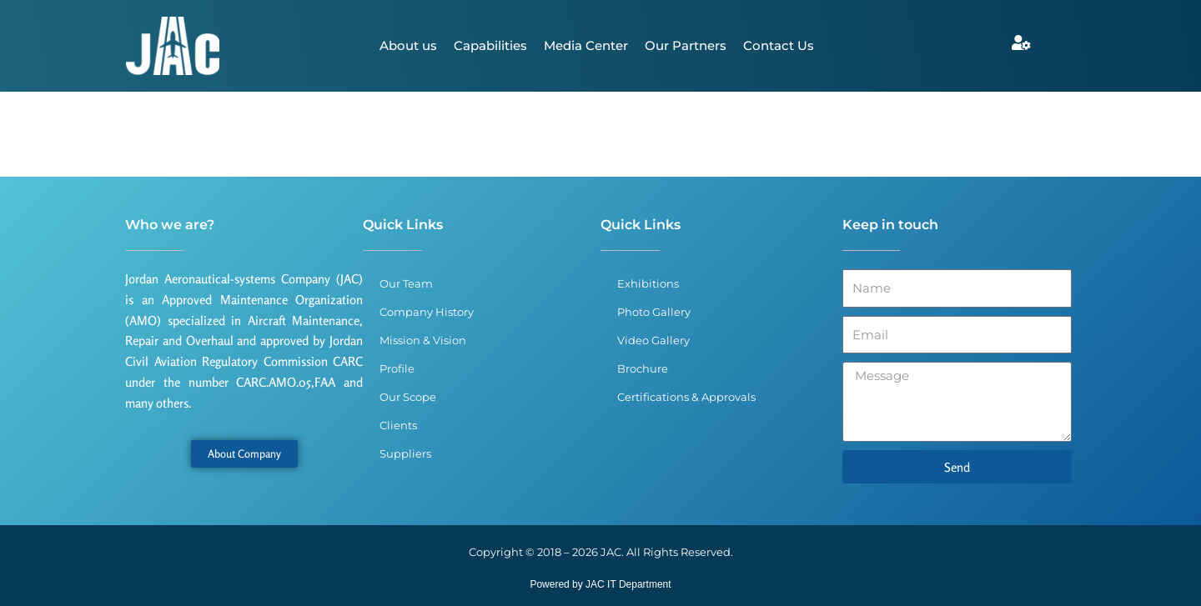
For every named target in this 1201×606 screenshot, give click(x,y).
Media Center (586, 45)
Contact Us (778, 45)
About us (408, 45)
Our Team (406, 283)
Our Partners (685, 45)
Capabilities (490, 45)
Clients (398, 425)
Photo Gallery (654, 311)
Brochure (642, 368)
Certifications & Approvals (686, 396)
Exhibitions (648, 283)
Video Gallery (653, 340)
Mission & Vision (422, 340)
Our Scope (407, 396)
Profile (397, 368)
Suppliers (405, 453)
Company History (426, 311)
